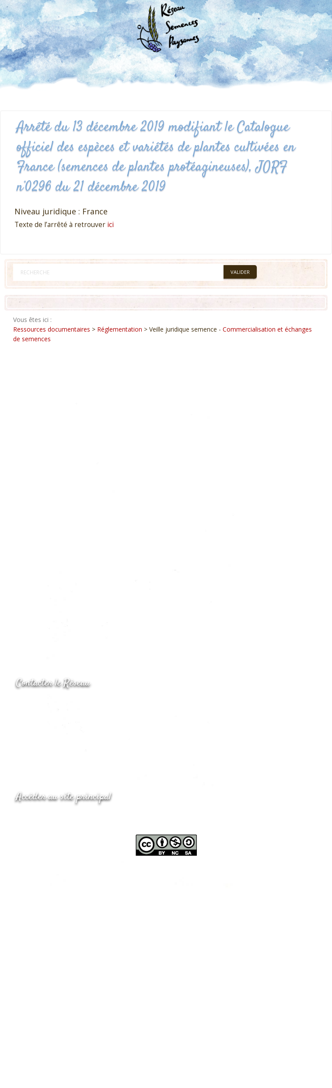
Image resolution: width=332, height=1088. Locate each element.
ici (110, 224)
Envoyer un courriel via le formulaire (82, 739)
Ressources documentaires (51, 329)
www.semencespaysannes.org (64, 818)
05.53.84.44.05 (47, 705)
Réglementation (119, 329)
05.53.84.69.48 (47, 722)
